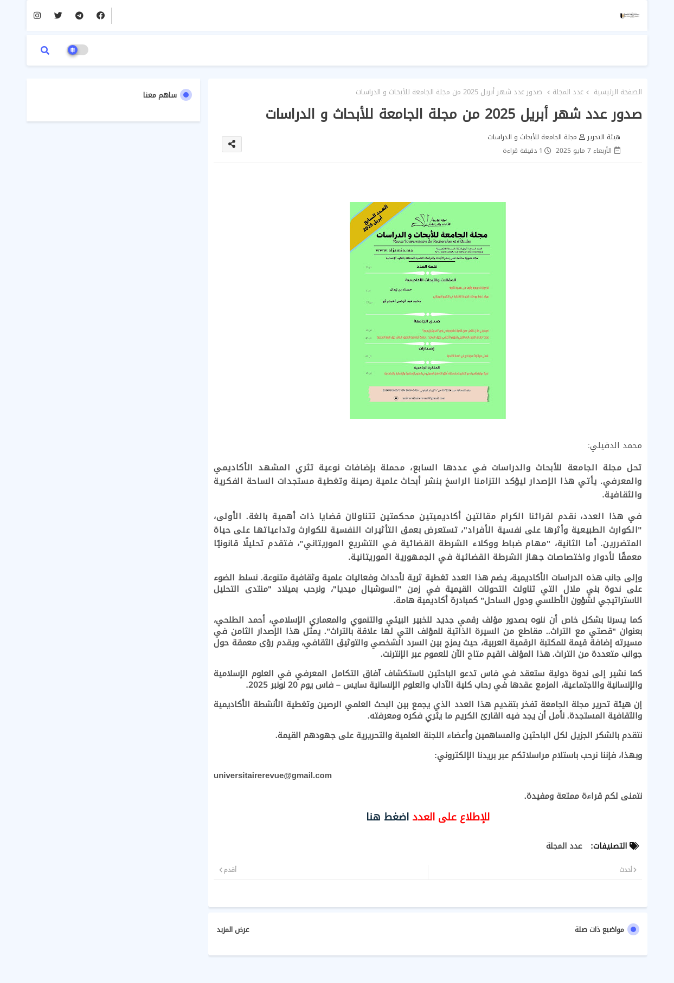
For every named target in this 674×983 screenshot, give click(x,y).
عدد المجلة (568, 92)
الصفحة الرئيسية (618, 92)
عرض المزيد (232, 929)
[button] (45, 50)
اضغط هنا (387, 817)
